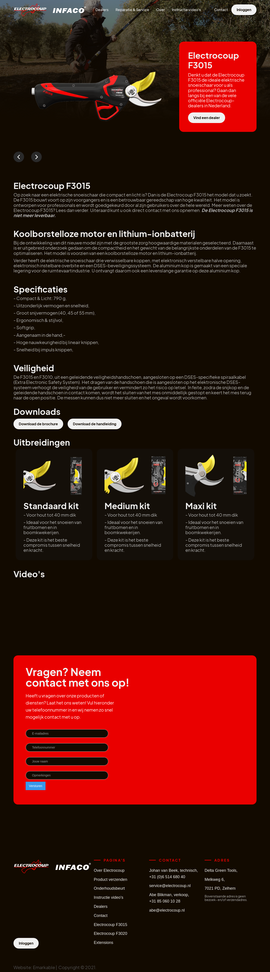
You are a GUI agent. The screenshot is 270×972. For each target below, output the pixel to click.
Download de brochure (38, 424)
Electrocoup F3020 (110, 933)
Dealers (101, 9)
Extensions (103, 942)
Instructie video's (186, 9)
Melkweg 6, (215, 879)
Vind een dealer (206, 117)
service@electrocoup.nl (169, 885)
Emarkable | (45, 967)
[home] (30, 10)
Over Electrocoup (109, 870)
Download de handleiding (94, 424)
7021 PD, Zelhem (220, 888)
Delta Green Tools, (221, 870)
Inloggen (244, 9)
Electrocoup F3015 (110, 924)
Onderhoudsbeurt (109, 888)
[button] (18, 157)
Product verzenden (110, 879)
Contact (221, 9)
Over (160, 9)
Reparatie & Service (132, 9)
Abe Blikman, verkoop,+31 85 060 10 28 (169, 898)
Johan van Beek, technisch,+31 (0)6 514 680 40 (173, 873)
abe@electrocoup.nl (166, 910)
